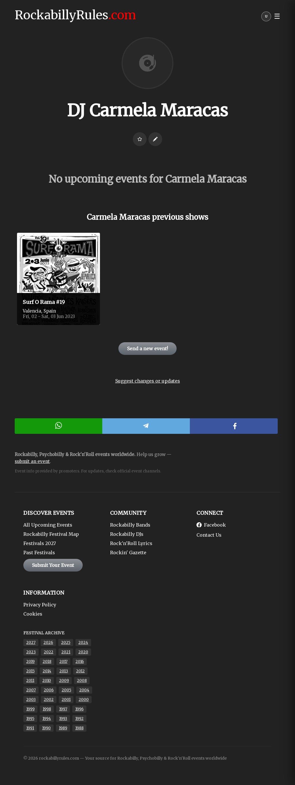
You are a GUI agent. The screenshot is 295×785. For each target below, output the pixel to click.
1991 (30, 728)
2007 (31, 690)
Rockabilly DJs (126, 534)
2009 (64, 680)
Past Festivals (39, 552)
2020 (83, 652)
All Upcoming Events (47, 525)
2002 (49, 699)
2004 (84, 690)
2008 (82, 680)
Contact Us (209, 535)
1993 (63, 718)
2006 (49, 690)
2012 (80, 671)
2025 (65, 642)
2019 (30, 661)
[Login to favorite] (140, 139)
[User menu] (266, 18)
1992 (79, 718)
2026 (48, 642)
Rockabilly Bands (130, 525)
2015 (30, 671)
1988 (79, 728)
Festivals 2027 (39, 543)
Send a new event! (147, 348)
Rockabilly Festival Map (51, 534)
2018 (47, 661)
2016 (79, 661)
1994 (46, 718)
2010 (46, 680)
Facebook (211, 525)
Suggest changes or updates (147, 381)
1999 (30, 709)
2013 (63, 671)
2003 (31, 699)
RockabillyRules (75, 14)
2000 (84, 699)
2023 (31, 652)
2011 (30, 680)
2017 (63, 661)
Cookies (32, 614)
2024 (83, 642)
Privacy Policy (39, 605)
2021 (65, 652)
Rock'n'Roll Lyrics (131, 543)
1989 (63, 728)
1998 (47, 709)
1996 (79, 709)
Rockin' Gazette (128, 552)
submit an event (32, 461)
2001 (66, 699)
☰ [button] (277, 16)
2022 (48, 652)
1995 (30, 718)
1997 (63, 709)
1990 (46, 728)
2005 (66, 690)
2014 (47, 671)
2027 (30, 642)
